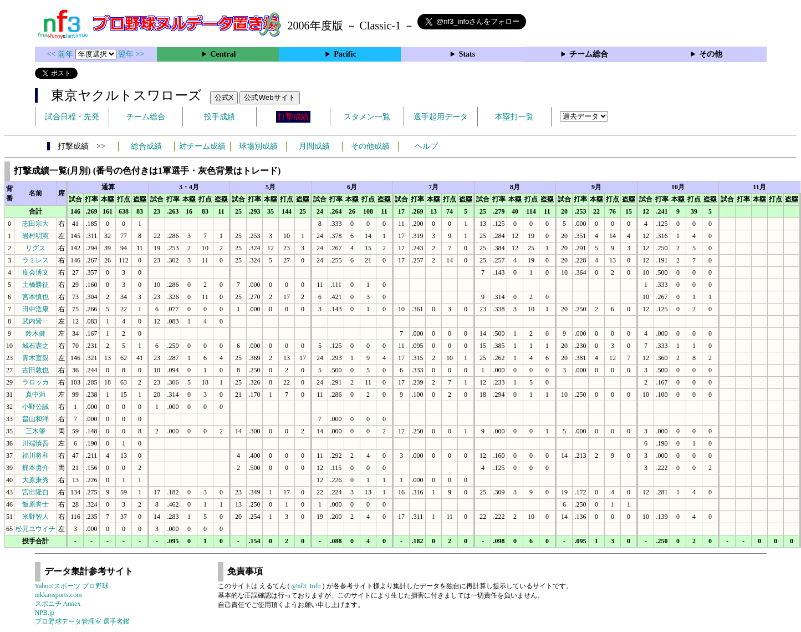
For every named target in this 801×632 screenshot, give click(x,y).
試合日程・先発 (72, 117)
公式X (224, 97)
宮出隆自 (35, 492)
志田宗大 (35, 223)
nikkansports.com (58, 595)
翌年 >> (131, 54)
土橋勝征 (35, 285)
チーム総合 (588, 54)
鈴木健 (35, 333)
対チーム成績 (202, 146)
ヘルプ (426, 146)
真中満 (35, 394)
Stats (467, 54)
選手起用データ (441, 117)
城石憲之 (35, 346)
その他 (710, 54)
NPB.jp (45, 612)
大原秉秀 (35, 480)
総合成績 (146, 146)
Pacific (345, 54)
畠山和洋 (35, 419)
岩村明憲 (35, 236)
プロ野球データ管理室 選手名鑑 (82, 621)
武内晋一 (35, 321)
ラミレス (35, 260)
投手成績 (219, 117)
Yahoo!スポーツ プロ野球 (72, 586)
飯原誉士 (35, 504)
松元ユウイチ (35, 529)
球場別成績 (258, 146)
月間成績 (314, 146)
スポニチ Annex (58, 604)
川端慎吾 (35, 443)
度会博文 (35, 272)
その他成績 (370, 146)
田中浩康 (35, 309)
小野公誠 (35, 407)
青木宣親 (35, 358)
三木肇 (35, 431)
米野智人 (35, 516)
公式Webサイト (269, 97)
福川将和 (35, 455)
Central (223, 54)
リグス (35, 248)
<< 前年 (61, 54)
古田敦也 (35, 370)
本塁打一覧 (514, 117)
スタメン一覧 (367, 117)
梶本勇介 (35, 468)
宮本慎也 (35, 297)
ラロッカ (35, 382)
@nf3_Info (306, 586)
